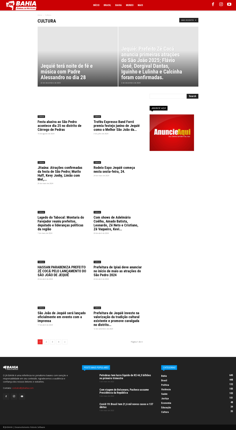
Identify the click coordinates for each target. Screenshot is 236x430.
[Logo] (21, 5)
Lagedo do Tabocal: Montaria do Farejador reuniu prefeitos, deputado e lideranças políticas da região (61, 223)
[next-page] (64, 341)
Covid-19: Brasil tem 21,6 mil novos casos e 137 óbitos (126, 405)
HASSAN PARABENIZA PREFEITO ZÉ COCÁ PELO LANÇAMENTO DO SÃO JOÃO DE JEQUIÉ (62, 271)
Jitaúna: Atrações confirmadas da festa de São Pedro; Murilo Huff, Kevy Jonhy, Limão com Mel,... (60, 173)
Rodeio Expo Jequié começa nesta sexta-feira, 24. (114, 170)
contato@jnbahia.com (23, 388)
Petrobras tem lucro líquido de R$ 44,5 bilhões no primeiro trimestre (125, 377)
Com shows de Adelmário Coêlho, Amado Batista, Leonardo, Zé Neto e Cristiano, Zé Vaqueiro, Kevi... (116, 223)
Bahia (118, 5)
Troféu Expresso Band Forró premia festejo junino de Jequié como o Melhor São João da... (117, 126)
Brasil (107, 5)
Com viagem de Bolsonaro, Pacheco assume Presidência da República (124, 391)
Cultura (41, 116)
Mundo (130, 5)
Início (96, 5)
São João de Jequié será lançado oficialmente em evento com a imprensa (62, 317)
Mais (140, 5)
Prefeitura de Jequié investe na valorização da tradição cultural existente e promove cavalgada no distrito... (117, 319)
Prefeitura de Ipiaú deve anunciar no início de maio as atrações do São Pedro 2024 (118, 271)
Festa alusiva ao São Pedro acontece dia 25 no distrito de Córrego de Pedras (59, 126)
